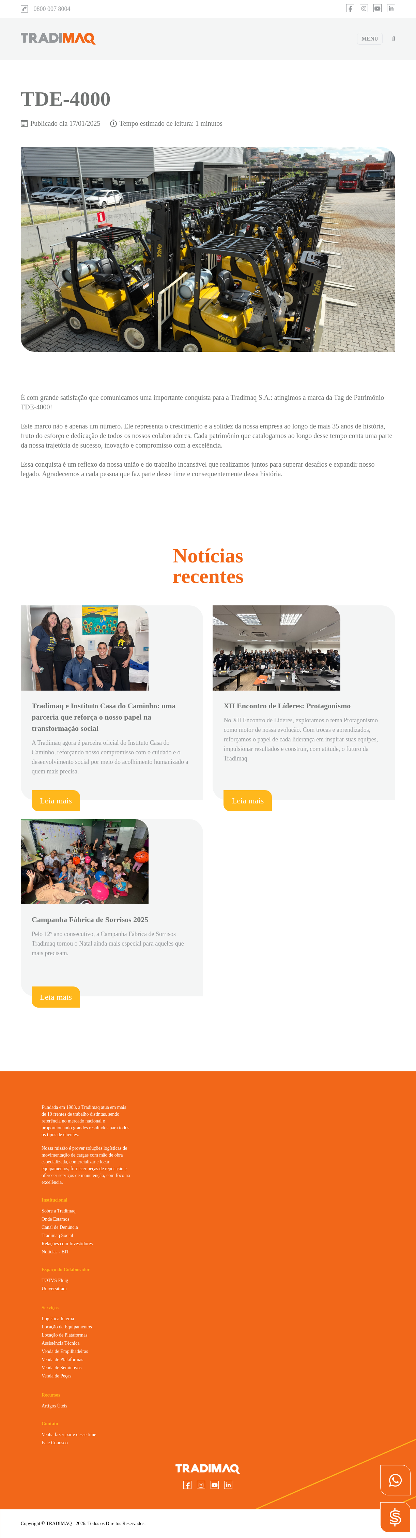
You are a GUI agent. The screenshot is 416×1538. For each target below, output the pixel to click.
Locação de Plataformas (65, 1335)
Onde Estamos (55, 1219)
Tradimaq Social (57, 1235)
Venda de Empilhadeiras (65, 1351)
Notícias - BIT (55, 1251)
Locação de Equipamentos (67, 1326)
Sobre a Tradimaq (59, 1210)
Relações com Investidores (67, 1243)
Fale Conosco (55, 1442)
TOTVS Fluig (55, 1280)
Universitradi (54, 1288)
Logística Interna (58, 1318)
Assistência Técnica (60, 1343)
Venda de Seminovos (61, 1367)
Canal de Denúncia (60, 1227)
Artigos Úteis (54, 1405)
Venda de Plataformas (62, 1359)
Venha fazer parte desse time (69, 1434)
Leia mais (56, 800)
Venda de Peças (56, 1375)
